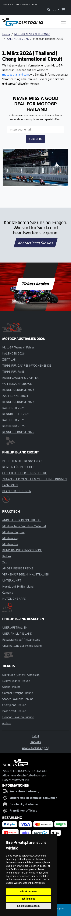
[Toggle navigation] (63, 21)
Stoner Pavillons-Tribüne (17, 699)
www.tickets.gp (35, 748)
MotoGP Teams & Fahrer (18, 347)
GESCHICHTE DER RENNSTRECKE (24, 473)
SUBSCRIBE (35, 139)
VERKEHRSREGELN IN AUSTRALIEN (25, 574)
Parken (6, 556)
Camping (7, 592)
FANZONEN (10, 485)
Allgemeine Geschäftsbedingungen (24, 775)
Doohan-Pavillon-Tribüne (18, 717)
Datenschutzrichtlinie (16, 780)
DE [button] (54, 10)
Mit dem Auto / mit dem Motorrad (24, 526)
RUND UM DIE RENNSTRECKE (22, 550)
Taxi (4, 562)
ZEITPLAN (9, 359)
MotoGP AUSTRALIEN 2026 (32, 34)
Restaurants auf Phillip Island (21, 639)
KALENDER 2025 (13, 420)
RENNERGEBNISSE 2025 (18, 432)
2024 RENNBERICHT (16, 396)
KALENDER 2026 (17, 39)
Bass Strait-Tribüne (14, 711)
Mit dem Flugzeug (13, 532)
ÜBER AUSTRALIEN (14, 627)
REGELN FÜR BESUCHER (18, 467)
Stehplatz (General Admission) (21, 675)
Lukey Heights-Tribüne (16, 681)
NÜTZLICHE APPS (14, 598)
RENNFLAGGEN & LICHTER (20, 377)
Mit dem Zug (10, 538)
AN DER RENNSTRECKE (17, 568)
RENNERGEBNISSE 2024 (18, 402)
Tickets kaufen (35, 284)
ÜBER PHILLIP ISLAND (17, 633)
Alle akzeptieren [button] (28, 891)
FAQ (35, 736)
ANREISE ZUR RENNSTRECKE (21, 520)
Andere (6, 723)
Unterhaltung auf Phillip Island (22, 645)
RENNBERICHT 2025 (16, 414)
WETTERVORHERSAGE (17, 383)
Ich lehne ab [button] (28, 898)
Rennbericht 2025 (13, 426)
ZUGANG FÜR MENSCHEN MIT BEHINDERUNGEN (34, 479)
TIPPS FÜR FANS (13, 371)
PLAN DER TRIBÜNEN (16, 491)
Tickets (35, 742)
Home (6, 34)
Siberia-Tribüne (11, 687)
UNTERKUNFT (11, 580)
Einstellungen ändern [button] (28, 906)
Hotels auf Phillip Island (18, 586)
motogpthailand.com (15, 74)
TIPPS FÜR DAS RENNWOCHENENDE (26, 365)
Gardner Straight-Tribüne (17, 693)
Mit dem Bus (10, 544)
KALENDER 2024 (13, 408)
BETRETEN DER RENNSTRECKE (23, 461)
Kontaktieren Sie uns (35, 242)
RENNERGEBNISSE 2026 (18, 390)
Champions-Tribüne (14, 705)
